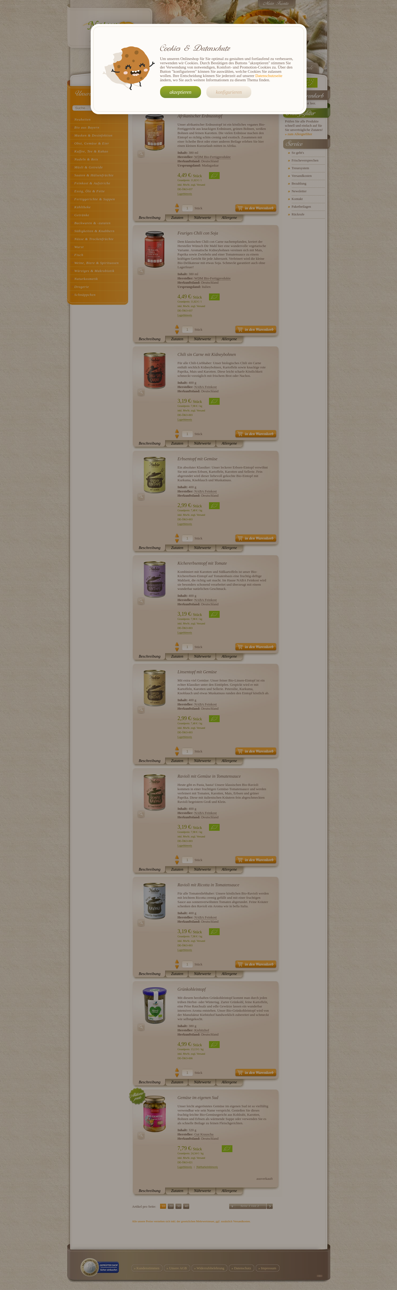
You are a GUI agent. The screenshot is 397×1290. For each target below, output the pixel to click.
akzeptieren (180, 92)
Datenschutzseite (268, 76)
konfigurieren (229, 92)
